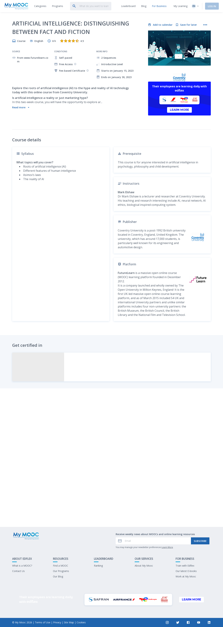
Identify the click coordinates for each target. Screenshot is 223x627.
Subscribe (200, 541)
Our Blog (58, 576)
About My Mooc (144, 565)
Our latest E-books (186, 571)
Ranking (98, 565)
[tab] (40, 6)
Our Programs (61, 571)
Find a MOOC (60, 565)
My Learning (180, 6)
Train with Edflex (185, 565)
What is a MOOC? (22, 565)
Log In (212, 6)
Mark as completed (112, 498)
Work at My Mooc (186, 576)
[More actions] (205, 24)
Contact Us (18, 571)
